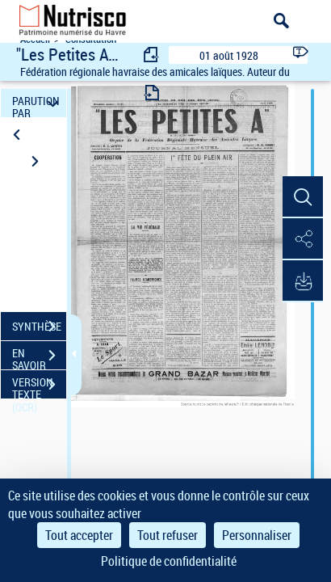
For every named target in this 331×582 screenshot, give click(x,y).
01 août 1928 (228, 55)
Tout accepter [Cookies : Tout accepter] (79, 535)
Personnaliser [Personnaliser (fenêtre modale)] (256, 535)
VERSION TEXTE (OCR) (39, 386)
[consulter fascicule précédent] (152, 54)
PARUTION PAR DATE (37, 103)
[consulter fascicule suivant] (152, 92)
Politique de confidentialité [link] (169, 561)
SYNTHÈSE (39, 326)
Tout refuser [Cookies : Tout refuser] (167, 535)
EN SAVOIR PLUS (39, 357)
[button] (303, 197)
